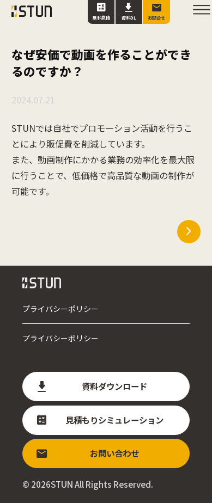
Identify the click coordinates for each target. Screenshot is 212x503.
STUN (62, 484)
